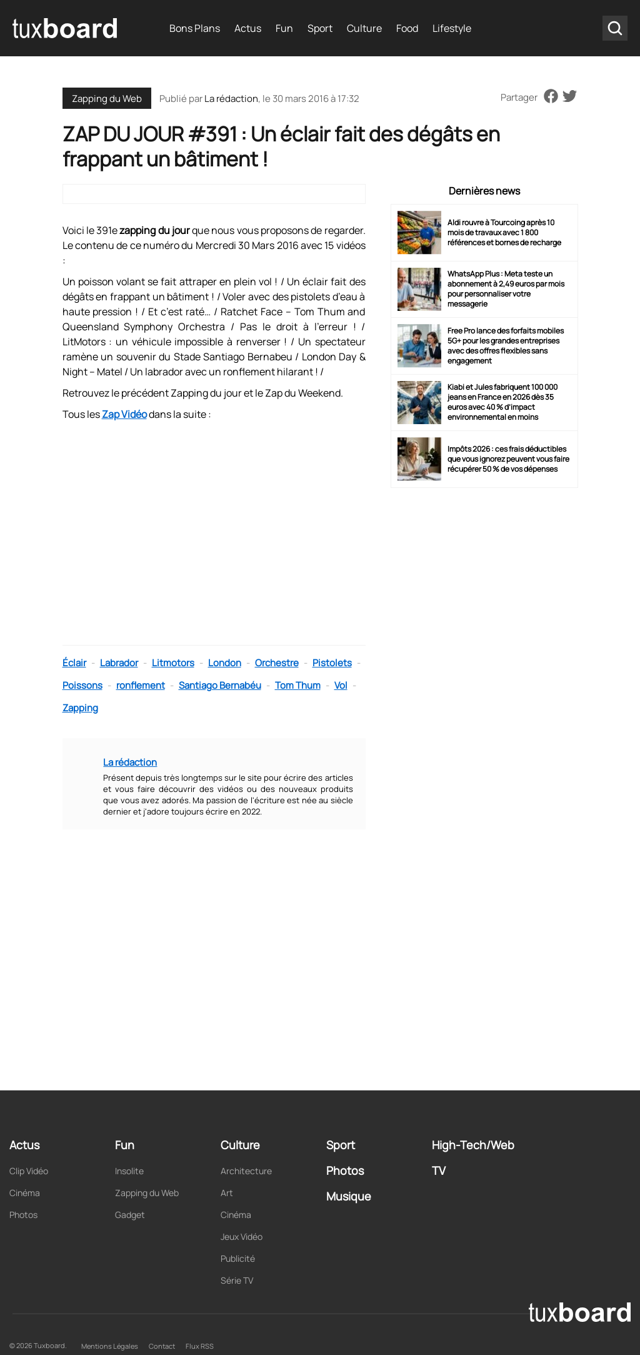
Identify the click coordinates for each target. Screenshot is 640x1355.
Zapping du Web (107, 98)
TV (439, 1170)
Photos (23, 1215)
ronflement (140, 685)
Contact (162, 1346)
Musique (348, 1196)
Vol (341, 685)
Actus (247, 28)
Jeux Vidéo (241, 1236)
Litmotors (173, 662)
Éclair (74, 662)
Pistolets (332, 662)
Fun (284, 28)
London (224, 662)
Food (407, 28)
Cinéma (24, 1193)
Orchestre (277, 662)
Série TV (237, 1280)
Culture (364, 28)
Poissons (82, 685)
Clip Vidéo (28, 1171)
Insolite (129, 1171)
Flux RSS (200, 1346)
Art (227, 1193)
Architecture (246, 1171)
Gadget (130, 1215)
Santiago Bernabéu (220, 685)
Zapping (80, 707)
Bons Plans (194, 28)
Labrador (119, 662)
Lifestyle (451, 28)
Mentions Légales (109, 1346)
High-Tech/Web (473, 1144)
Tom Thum (298, 685)
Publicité (238, 1258)
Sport (320, 28)
